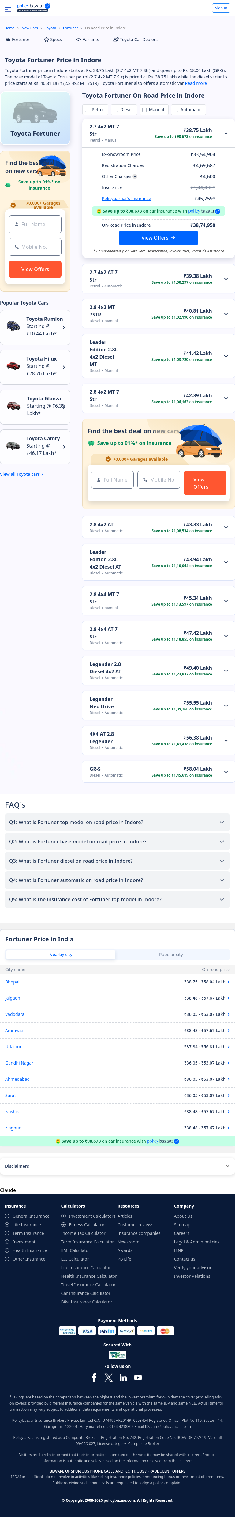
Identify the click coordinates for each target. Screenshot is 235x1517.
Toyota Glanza (44, 398)
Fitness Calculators (88, 1225)
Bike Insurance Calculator (86, 1302)
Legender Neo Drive (102, 703)
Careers (181, 1233)
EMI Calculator (75, 1250)
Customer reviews (135, 1225)
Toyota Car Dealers (135, 39)
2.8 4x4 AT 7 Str (104, 633)
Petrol (96, 109)
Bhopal (12, 982)
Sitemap (182, 1225)
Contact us (185, 1259)
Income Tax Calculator (83, 1233)
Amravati (14, 1030)
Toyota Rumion (44, 319)
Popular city (171, 954)
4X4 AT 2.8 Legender (102, 738)
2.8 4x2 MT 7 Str (104, 395)
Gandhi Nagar (19, 1063)
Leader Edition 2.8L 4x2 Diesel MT (104, 353)
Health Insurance (30, 1250)
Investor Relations (192, 1276)
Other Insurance (29, 1259)
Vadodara (14, 1014)
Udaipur (13, 1047)
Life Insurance (27, 1225)
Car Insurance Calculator (86, 1293)
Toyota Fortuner (35, 133)
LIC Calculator (75, 1259)
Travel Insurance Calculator (88, 1285)
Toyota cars (28, 474)
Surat (10, 1095)
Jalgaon (12, 998)
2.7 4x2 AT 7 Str (104, 276)
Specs (53, 39)
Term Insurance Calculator (87, 1242)
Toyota (50, 28)
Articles (125, 1216)
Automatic (190, 109)
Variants (87, 39)
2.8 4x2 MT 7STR (102, 311)
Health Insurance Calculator (89, 1276)
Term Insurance (28, 1233)
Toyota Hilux (41, 358)
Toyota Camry (43, 438)
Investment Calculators (92, 1216)
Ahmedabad (17, 1079)
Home (9, 28)
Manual (155, 109)
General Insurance (31, 1216)
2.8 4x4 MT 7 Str (104, 598)
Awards (125, 1250)
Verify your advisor (193, 1267)
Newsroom (129, 1242)
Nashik (12, 1111)
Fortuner (70, 28)
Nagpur (13, 1128)
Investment (24, 1242)
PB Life (124, 1259)
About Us (183, 1216)
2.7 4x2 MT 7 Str (104, 130)
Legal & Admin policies (197, 1242)
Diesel (125, 109)
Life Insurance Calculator (86, 1267)
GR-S (95, 769)
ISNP (179, 1250)
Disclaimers (17, 1166)
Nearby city (61, 954)
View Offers (155, 237)
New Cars (30, 28)
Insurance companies (139, 1233)
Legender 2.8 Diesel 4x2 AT (105, 668)
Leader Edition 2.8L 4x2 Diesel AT (105, 559)
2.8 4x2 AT (102, 524)
